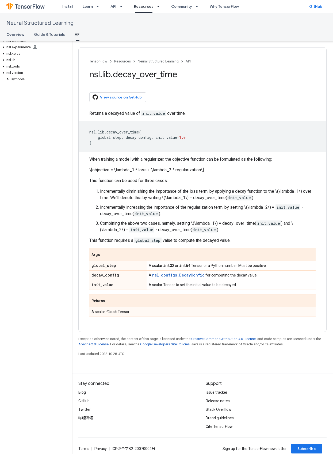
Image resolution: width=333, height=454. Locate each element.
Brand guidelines (220, 418)
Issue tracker (216, 392)
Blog (82, 392)
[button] (35, 41)
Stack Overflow (218, 409)
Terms (83, 449)
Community (181, 6)
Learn (88, 6)
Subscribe (306, 448)
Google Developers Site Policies (165, 344)
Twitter (84, 409)
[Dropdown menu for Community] (198, 6)
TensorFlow (98, 61)
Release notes (218, 401)
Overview (15, 34)
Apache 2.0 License (93, 344)
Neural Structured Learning (40, 23)
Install (67, 6)
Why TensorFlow (224, 6)
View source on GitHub (117, 97)
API (113, 6)
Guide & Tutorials (49, 34)
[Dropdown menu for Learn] (99, 6)
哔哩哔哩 (85, 418)
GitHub (315, 6)
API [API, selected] (78, 34)
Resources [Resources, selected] (144, 6)
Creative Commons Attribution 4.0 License (223, 339)
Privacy (100, 449)
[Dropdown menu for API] (122, 6)
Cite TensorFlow (219, 426)
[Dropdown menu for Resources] (160, 6)
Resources (122, 61)
